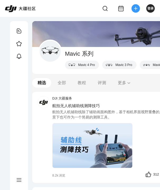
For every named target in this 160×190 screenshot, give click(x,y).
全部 (62, 82)
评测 (102, 82)
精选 (41, 82)
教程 (82, 82)
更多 (124, 82)
